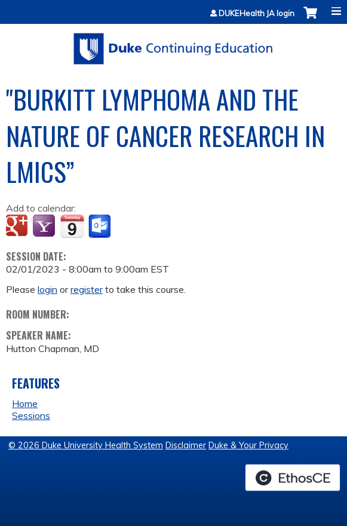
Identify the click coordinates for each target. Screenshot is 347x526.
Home (25, 403)
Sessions (31, 415)
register (86, 289)
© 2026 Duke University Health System (85, 445)
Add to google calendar (18, 226)
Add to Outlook (100, 226)
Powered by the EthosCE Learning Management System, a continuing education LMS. (292, 477)
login (47, 289)
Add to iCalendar (72, 226)
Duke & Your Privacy (248, 445)
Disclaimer (185, 445)
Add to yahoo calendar (45, 226)
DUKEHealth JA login (256, 13)
